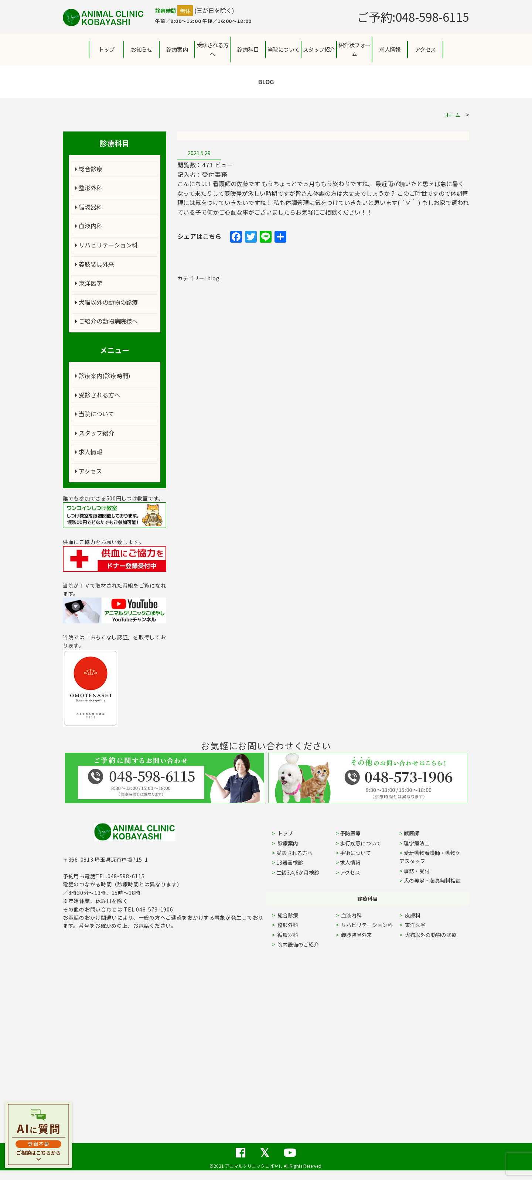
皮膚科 (421, 915)
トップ (106, 49)
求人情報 (389, 49)
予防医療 (350, 833)
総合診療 (88, 168)
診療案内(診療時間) (102, 375)
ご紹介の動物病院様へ (106, 321)
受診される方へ (213, 49)
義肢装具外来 (94, 264)
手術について (355, 852)
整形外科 (88, 187)
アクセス (425, 49)
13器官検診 (289, 862)
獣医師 (411, 833)
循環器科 (88, 206)
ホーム (452, 115)
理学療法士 (417, 843)
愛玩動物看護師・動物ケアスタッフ (430, 857)
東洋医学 (88, 282)
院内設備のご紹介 (297, 944)
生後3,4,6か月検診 (297, 872)
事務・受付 (417, 871)
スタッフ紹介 (94, 432)
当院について (94, 413)
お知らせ (141, 49)
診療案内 (177, 49)
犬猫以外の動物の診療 (106, 302)
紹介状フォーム (354, 49)
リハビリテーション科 (106, 244)
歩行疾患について (360, 843)
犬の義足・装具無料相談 (432, 880)
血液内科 (88, 225)
